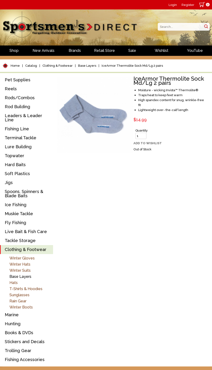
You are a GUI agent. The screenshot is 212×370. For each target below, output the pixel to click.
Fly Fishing (15, 222)
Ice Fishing (15, 204)
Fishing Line (17, 128)
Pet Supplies (17, 79)
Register (188, 4)
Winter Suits (20, 270)
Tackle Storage (20, 240)
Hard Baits (15, 164)
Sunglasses (19, 295)
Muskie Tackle (19, 213)
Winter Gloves (22, 258)
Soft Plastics (17, 173)
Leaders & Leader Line (23, 117)
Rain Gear (17, 301)
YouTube (195, 50)
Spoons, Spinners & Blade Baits (24, 193)
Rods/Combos (20, 97)
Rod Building (17, 106)
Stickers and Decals (25, 341)
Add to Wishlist (147, 143)
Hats (13, 282)
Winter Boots (21, 307)
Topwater (14, 155)
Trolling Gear (18, 350)
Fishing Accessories (25, 359)
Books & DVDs (19, 332)
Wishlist (161, 50)
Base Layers (87, 65)
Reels (11, 88)
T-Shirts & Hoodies (25, 289)
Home (15, 65)
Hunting (13, 323)
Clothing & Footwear (57, 65)
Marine (12, 314)
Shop (14, 50)
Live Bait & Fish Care (26, 231)
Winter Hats (19, 264)
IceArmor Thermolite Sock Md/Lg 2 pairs (132, 65)
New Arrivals (43, 50)
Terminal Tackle (20, 137)
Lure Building (18, 146)
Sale (132, 50)
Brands (75, 50)
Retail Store (104, 50)
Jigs (9, 182)
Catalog (31, 65)
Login (173, 4)
